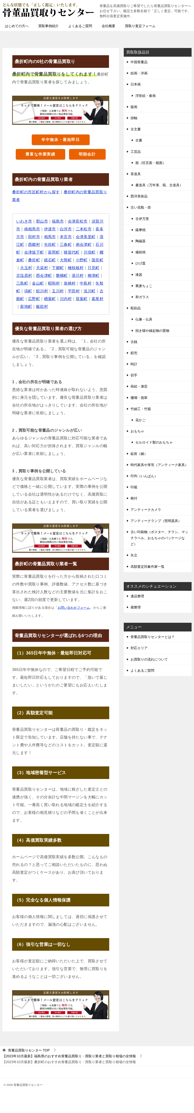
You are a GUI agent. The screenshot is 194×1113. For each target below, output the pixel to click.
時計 (134, 364)
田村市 (34, 237)
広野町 (34, 299)
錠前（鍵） (139, 454)
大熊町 (66, 260)
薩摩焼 (140, 230)
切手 (134, 375)
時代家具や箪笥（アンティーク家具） (159, 465)
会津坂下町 (34, 252)
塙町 (28, 291)
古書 (138, 140)
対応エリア (139, 648)
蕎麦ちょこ (143, 286)
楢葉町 (50, 299)
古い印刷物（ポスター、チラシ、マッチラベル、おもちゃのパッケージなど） (159, 538)
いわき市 (24, 221)
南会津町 (84, 244)
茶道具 (136, 174)
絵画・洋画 (139, 73)
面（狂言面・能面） (150, 163)
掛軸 (134, 118)
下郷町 (58, 268)
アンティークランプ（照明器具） (156, 521)
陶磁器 (140, 241)
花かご (140, 420)
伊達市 (50, 229)
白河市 (66, 229)
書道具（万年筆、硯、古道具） (159, 185)
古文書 (136, 129)
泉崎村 (70, 283)
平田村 (74, 291)
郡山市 (42, 221)
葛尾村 (98, 299)
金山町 (38, 283)
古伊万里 (142, 219)
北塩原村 (24, 275)
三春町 (66, 244)
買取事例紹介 (48, 26)
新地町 (26, 306)
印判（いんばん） (144, 476)
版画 (134, 107)
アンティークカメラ (146, 510)
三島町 (22, 283)
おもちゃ (137, 431)
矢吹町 (50, 244)
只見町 (94, 268)
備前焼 (140, 252)
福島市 (58, 221)
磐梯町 (62, 275)
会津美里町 (86, 237)
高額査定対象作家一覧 (147, 566)
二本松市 (84, 229)
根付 (134, 498)
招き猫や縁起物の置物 (152, 331)
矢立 (134, 555)
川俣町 (90, 252)
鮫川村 (42, 291)
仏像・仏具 (143, 319)
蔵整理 (136, 607)
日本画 (136, 84)
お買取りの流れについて (149, 659)
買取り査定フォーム (140, 26)
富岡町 (54, 252)
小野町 (82, 260)
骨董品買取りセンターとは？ (153, 637)
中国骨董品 (139, 62)
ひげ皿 (140, 263)
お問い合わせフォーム (74, 607)
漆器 (138, 275)
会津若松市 (78, 221)
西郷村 (34, 244)
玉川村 (58, 291)
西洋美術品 (139, 196)
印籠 (134, 487)
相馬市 (50, 237)
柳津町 (94, 275)
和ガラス (142, 297)
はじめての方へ (17, 26)
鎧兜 (134, 353)
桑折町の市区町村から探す (36, 192)
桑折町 (34, 260)
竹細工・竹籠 (141, 409)
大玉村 (26, 268)
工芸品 (136, 152)
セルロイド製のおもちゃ (154, 442)
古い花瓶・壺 (141, 207)
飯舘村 (42, 306)
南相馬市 (32, 229)
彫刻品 (136, 308)
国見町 (98, 260)
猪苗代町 (72, 252)
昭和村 (54, 283)
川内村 (66, 299)
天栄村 (42, 268)
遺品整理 (137, 596)
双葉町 (82, 299)
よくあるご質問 (80, 26)
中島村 (86, 283)
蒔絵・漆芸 (139, 386)
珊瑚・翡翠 (139, 398)
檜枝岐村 (76, 268)
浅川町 (90, 291)
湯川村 (78, 275)
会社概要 (108, 26)
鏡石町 (50, 260)
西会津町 (44, 275)
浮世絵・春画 (145, 96)
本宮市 (66, 237)
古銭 (134, 342)
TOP (29, 1050)
